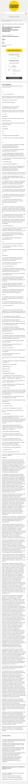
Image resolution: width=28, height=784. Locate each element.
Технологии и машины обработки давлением (11, 775)
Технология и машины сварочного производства (12, 777)
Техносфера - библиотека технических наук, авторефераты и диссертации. (14, 6)
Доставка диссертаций (14, 16)
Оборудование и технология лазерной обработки (12, 779)
